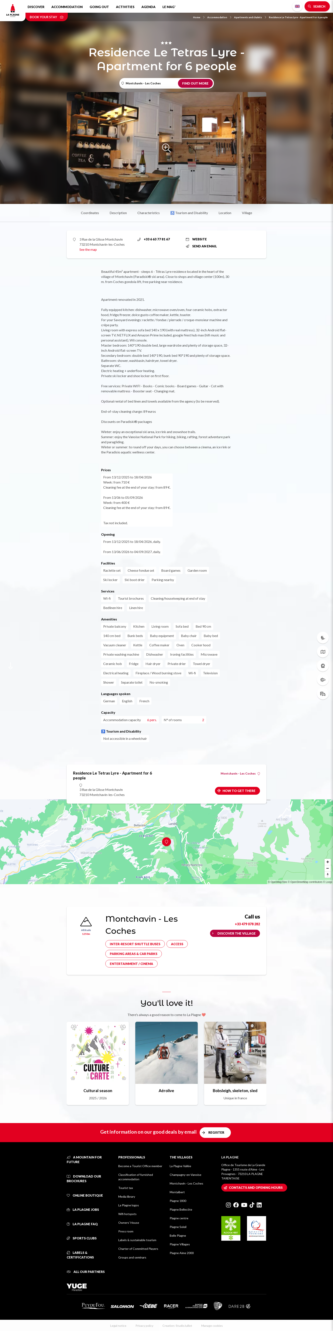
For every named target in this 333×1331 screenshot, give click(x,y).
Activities (125, 7)
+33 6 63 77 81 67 (153, 239)
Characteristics (148, 213)
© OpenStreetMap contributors (305, 882)
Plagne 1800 (178, 1201)
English (297, 6)
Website (196, 239)
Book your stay (46, 17)
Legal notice (118, 1325)
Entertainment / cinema (131, 964)
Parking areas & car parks (133, 954)
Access (177, 944)
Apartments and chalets (250, 17)
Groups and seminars (132, 1257)
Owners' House (128, 1222)
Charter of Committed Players (138, 1248)
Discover (36, 7)
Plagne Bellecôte (181, 1209)
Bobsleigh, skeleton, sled (235, 1090)
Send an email (201, 246)
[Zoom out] (328, 868)
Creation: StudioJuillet (177, 1325)
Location (225, 213)
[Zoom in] (328, 862)
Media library (126, 1196)
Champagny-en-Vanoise (185, 1174)
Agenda (148, 7)
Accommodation (67, 7)
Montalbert (177, 1192)
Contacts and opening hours (256, 1187)
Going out (99, 7)
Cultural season (97, 1090)
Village (247, 213)
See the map (88, 249)
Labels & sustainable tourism (137, 1240)
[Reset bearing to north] (328, 874)
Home (199, 17)
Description (118, 213)
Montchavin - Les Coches (240, 773)
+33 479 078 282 (247, 924)
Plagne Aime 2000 (182, 1253)
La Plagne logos (128, 1205)
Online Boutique (85, 1195)
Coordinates (90, 213)
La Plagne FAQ (82, 1224)
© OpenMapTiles (277, 882)
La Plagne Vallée (180, 1166)
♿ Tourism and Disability (189, 213)
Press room (125, 1231)
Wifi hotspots (127, 1214)
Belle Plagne (178, 1235)
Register (216, 1132)
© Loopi (327, 882)
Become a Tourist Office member (140, 1166)
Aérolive (166, 1090)
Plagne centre (179, 1218)
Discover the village (236, 933)
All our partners (86, 1272)
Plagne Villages (180, 1244)
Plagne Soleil (178, 1227)
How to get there (239, 791)
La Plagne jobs (83, 1209)
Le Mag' (168, 7)
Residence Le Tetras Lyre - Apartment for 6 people (298, 17)
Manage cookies (212, 1325)
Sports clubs (82, 1238)
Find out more (195, 83)
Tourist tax (125, 1188)
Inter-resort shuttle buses (135, 944)
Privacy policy (144, 1325)
